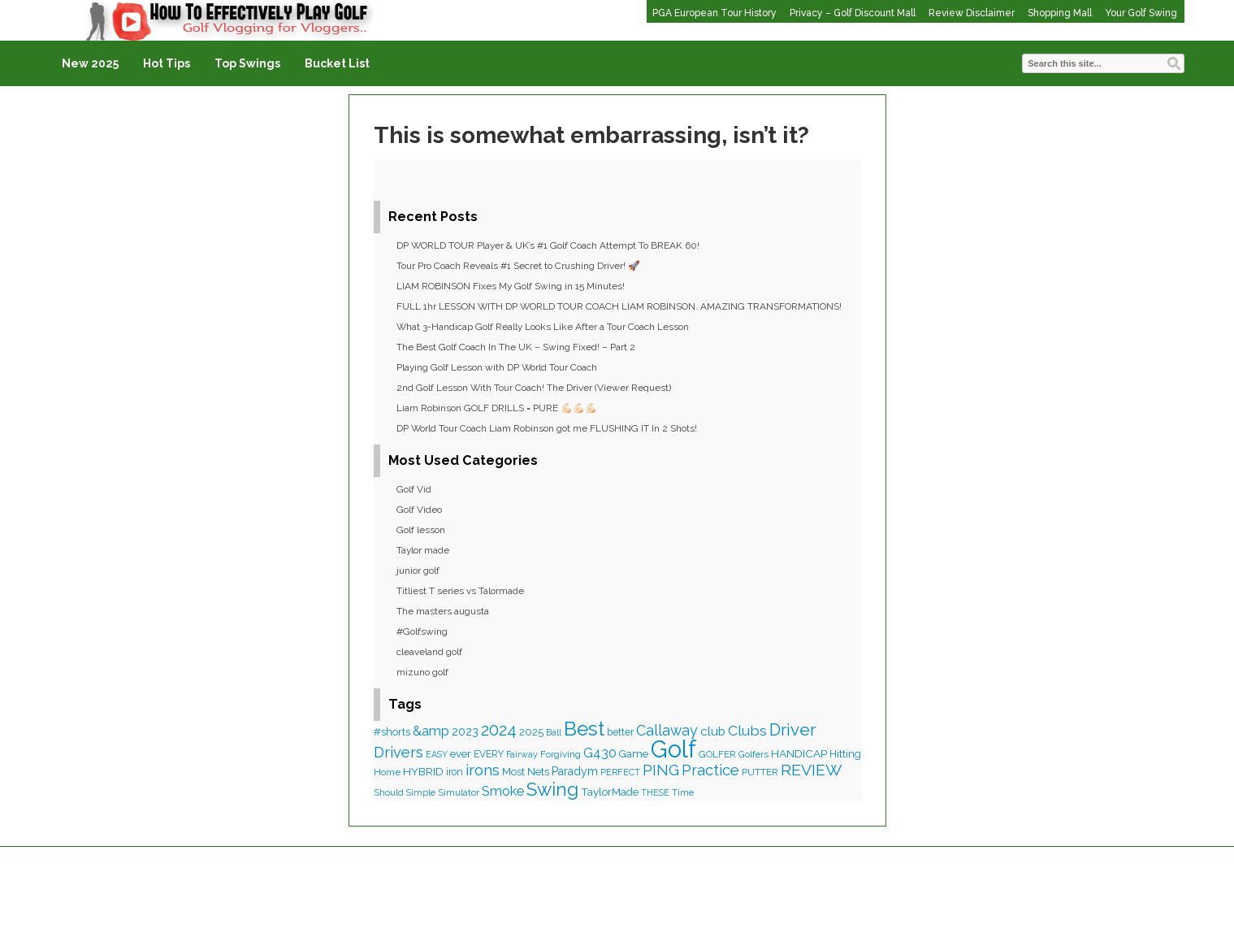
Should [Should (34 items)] (389, 792)
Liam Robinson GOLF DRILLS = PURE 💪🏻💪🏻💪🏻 (496, 408)
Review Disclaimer (972, 13)
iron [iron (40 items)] (454, 772)
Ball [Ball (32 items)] (553, 732)
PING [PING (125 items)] (661, 770)
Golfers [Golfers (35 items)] (753, 754)
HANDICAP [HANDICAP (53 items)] (799, 753)
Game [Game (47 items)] (633, 754)
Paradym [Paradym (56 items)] (575, 771)
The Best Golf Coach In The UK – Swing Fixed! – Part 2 (515, 347)
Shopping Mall (1060, 13)
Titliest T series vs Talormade (460, 591)
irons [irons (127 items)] (482, 770)
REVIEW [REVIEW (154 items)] (811, 770)
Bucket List (337, 63)
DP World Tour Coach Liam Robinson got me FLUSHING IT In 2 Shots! (546, 428)
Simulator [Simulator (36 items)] (458, 792)
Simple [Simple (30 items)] (420, 792)
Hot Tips (166, 63)
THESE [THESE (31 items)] (655, 793)
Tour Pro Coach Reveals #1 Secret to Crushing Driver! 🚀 (518, 265)
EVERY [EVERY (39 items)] (489, 754)
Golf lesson (420, 530)
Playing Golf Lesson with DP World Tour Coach (496, 367)
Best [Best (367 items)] (584, 728)
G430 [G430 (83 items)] (600, 753)
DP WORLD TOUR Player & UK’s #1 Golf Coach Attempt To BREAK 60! (547, 245)
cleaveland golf (429, 651)
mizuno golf (422, 672)
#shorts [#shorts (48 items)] (392, 732)
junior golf (417, 570)
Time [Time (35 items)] (683, 792)
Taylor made (422, 550)
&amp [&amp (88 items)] (431, 731)
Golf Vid (413, 489)
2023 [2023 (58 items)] (465, 731)
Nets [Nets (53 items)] (538, 771)
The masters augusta (442, 611)
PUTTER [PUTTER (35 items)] (760, 772)
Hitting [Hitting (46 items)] (845, 754)
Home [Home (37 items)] (387, 772)
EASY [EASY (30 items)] (437, 754)
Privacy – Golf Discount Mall (853, 13)
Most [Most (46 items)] (513, 772)
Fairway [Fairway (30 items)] (522, 754)
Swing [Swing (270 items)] (552, 789)
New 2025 (90, 63)
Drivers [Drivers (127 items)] (398, 752)
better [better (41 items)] (620, 732)
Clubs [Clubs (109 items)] (747, 730)
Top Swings (247, 63)
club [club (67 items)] (712, 731)
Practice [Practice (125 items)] (710, 770)
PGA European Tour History (714, 13)
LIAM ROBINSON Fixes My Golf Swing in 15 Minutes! (510, 286)
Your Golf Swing (1141, 13)
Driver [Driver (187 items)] (792, 730)
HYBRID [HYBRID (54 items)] (423, 771)
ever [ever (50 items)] (460, 753)
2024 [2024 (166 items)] (499, 730)
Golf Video (419, 509)
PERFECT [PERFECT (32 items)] (620, 772)
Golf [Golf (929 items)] (673, 749)
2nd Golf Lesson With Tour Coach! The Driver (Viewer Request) (533, 387)
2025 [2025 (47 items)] (531, 732)
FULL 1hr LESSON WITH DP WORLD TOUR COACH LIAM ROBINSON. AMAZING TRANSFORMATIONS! (619, 306)
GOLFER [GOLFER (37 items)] (717, 754)
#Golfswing (422, 631)
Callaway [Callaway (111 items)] (667, 730)
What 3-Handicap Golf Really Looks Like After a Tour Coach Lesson (542, 326)
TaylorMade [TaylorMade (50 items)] (610, 791)
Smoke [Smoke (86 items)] (503, 791)
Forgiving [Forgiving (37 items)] (560, 754)
